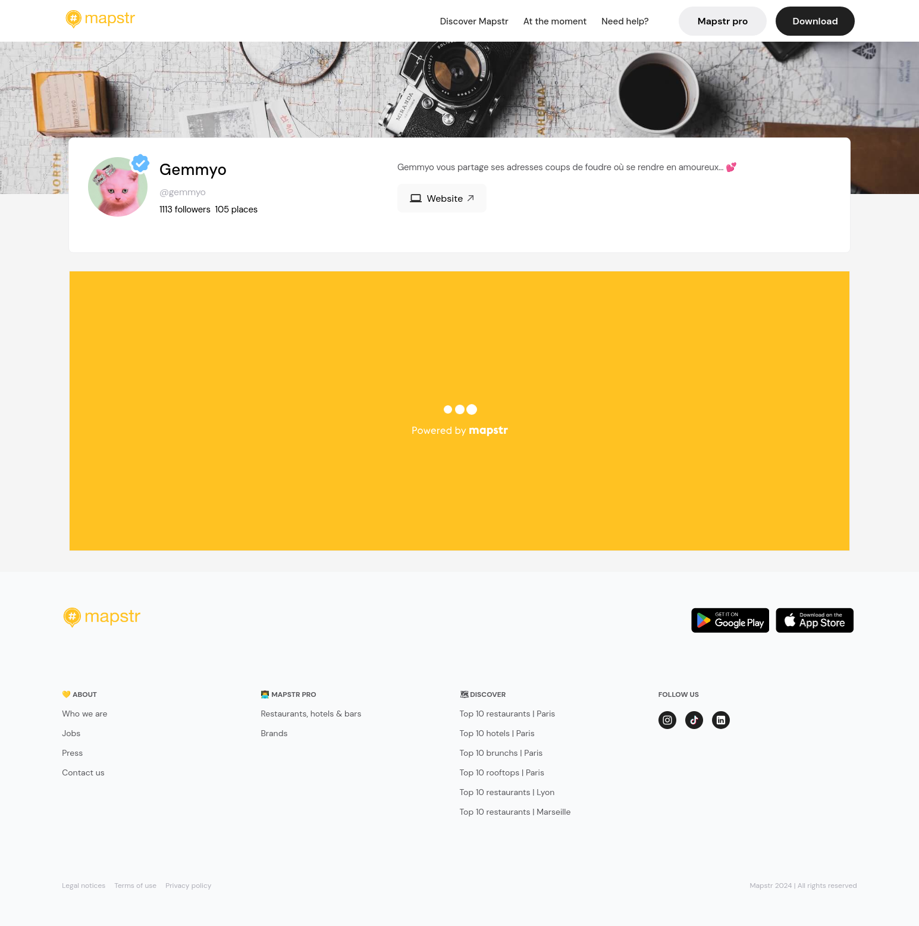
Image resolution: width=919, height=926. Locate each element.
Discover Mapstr (474, 21)
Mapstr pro (723, 21)
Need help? (624, 21)
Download (815, 21)
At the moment (555, 21)
